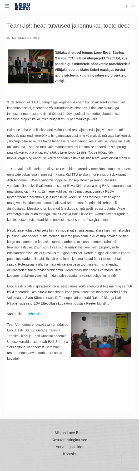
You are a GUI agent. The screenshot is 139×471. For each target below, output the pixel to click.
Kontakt (69, 454)
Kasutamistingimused (69, 440)
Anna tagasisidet (69, 447)
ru (133, 6)
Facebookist (32, 314)
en (126, 6)
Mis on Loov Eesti (69, 433)
